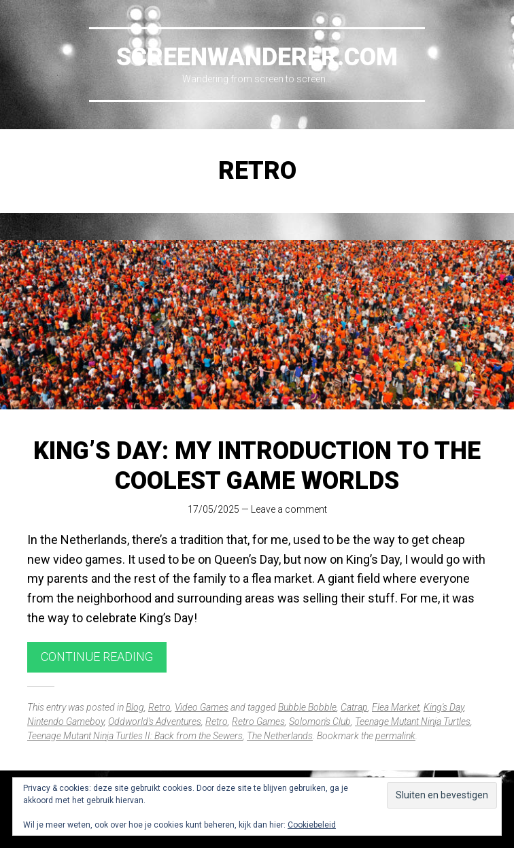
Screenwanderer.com (257, 57)
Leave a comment (289, 509)
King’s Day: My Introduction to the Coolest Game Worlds (257, 465)
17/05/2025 (213, 509)
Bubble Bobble (307, 707)
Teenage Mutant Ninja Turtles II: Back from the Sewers (135, 735)
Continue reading (97, 656)
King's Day (444, 707)
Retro (159, 707)
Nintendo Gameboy (65, 721)
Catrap (354, 707)
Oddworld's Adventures (154, 721)
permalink (395, 735)
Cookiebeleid (312, 825)
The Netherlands (280, 735)
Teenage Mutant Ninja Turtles (412, 721)
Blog (135, 707)
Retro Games (258, 721)
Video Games (201, 707)
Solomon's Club (320, 721)
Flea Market (395, 707)
